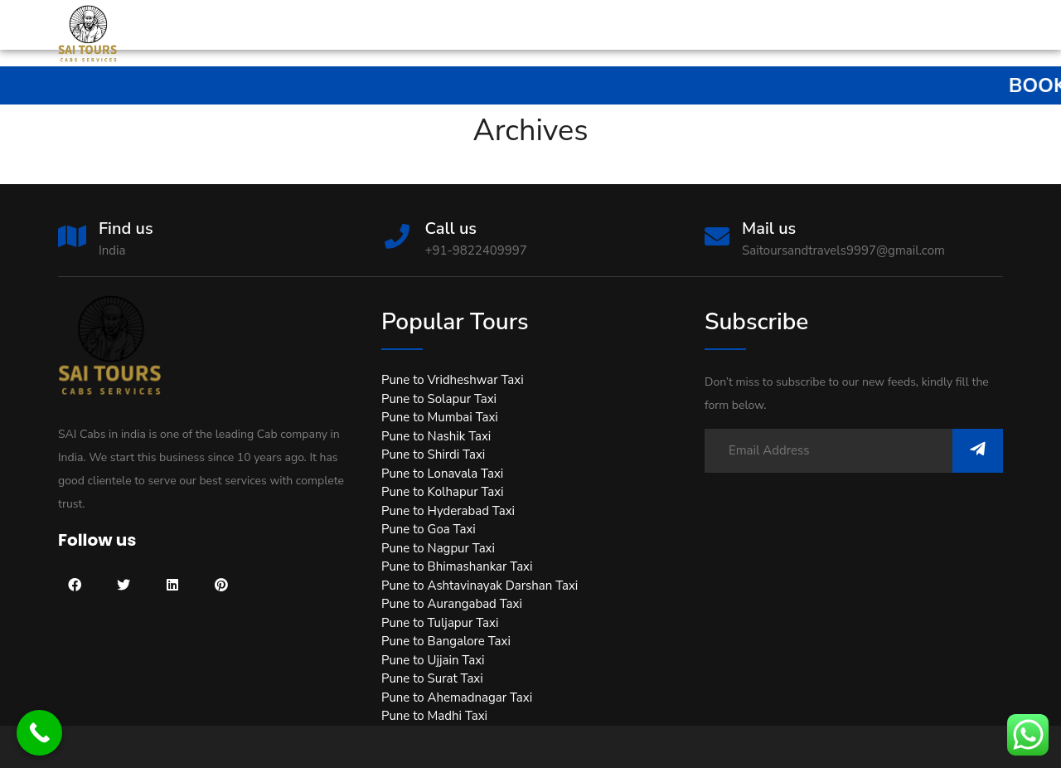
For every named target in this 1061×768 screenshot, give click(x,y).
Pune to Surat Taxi (432, 678)
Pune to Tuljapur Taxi (439, 623)
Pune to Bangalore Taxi (446, 641)
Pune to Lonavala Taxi (442, 473)
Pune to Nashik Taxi (436, 436)
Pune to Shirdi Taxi (433, 454)
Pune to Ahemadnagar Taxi (456, 697)
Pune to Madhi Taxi (434, 715)
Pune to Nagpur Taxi (438, 548)
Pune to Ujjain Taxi (433, 660)
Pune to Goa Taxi (428, 529)
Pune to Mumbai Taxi (439, 417)
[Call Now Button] (39, 733)
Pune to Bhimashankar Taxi (456, 566)
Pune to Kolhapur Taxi (442, 492)
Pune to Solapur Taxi (439, 399)
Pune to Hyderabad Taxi (448, 511)
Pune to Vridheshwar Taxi (452, 380)
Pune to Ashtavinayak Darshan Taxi (479, 585)
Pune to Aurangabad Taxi (451, 603)
